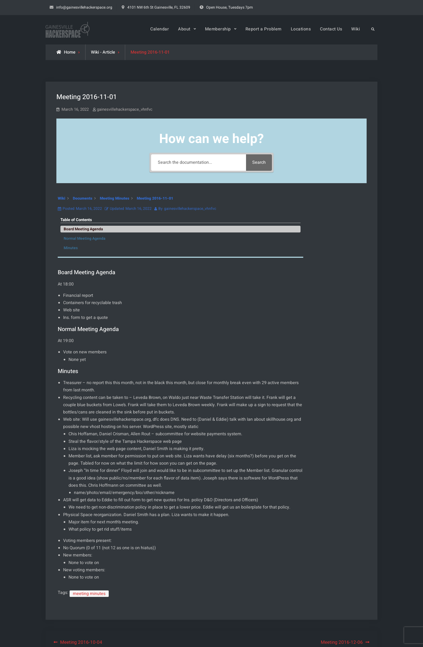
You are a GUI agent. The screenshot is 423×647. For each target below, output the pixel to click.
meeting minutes (89, 539)
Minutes (321, 230)
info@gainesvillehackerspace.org (84, 7)
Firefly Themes (275, 638)
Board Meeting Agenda (334, 211)
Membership (218, 29)
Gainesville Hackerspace (192, 638)
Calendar (159, 29)
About (184, 29)
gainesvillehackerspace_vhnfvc (124, 109)
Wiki (355, 29)
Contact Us (331, 29)
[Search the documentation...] (198, 162)
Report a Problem (263, 29)
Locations (301, 29)
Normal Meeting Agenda (335, 221)
